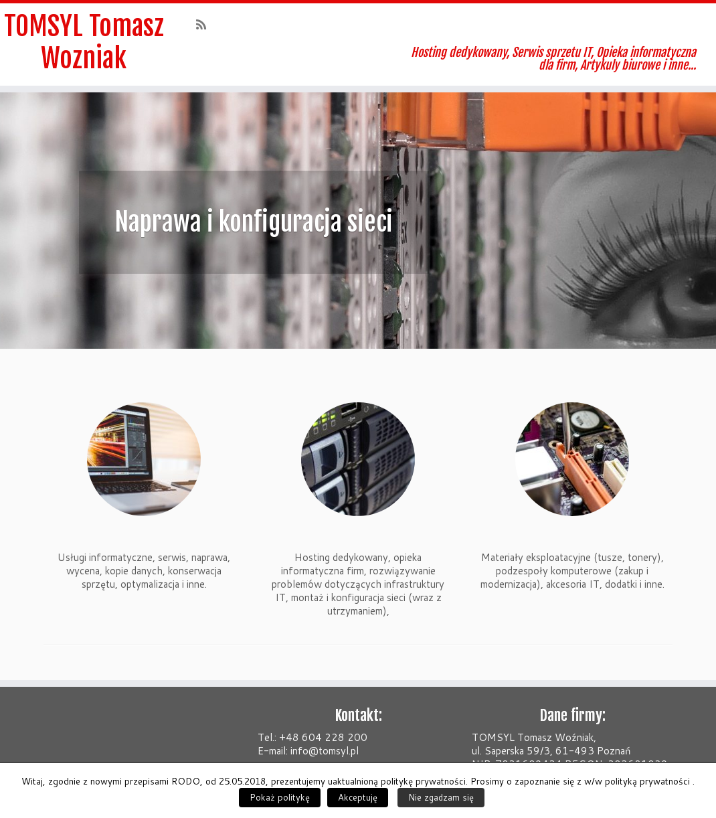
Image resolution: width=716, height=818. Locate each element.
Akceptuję (357, 797)
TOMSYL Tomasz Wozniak (84, 42)
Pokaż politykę (280, 797)
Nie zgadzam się (441, 797)
